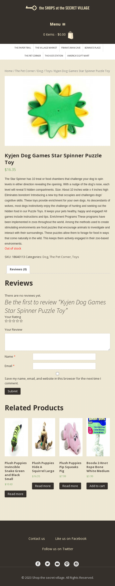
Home (9, 71)
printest (67, 564)
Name (10, 356)
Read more (15, 494)
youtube (57, 564)
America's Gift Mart (78, 55)
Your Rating (13, 317)
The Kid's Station (54, 55)
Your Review (13, 329)
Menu (55, 24)
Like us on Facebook (70, 538)
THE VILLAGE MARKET (46, 47)
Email (9, 366)
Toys (48, 71)
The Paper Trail (22, 47)
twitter (48, 564)
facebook (38, 564)
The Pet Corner (33, 55)
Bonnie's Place (93, 47)
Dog (40, 71)
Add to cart (97, 486)
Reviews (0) (18, 269)
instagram (77, 564)
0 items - (54, 34)
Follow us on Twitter (57, 549)
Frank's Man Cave (70, 47)
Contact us (37, 538)
